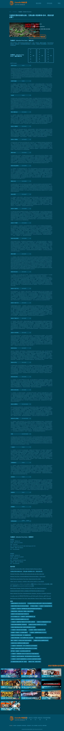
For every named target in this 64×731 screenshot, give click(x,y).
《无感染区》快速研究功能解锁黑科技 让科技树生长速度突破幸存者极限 (26, 659)
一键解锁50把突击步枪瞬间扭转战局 (40, 640)
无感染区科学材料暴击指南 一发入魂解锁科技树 (21, 635)
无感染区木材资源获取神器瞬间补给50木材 (20, 619)
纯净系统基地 (23, 725)
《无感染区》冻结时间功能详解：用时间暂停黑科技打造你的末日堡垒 (25, 656)
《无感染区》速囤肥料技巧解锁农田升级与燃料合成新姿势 (23, 621)
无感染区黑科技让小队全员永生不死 (18, 603)
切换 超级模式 (50, 55)
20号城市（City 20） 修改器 (48, 676)
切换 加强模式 (32, 55)
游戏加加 (14, 725)
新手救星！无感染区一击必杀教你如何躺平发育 (20, 651)
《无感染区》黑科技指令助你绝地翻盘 (19, 629)
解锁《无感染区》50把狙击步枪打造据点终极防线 (21, 640)
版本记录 (31, 717)
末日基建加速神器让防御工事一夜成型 (19, 661)
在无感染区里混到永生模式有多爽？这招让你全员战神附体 (40, 603)
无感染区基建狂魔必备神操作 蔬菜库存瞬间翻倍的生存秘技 (23, 627)
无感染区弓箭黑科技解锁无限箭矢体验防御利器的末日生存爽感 (24, 648)
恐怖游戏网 (19, 725)
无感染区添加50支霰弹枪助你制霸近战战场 (20, 643)
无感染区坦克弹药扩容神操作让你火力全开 (37, 624)
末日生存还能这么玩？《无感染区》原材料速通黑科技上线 (23, 616)
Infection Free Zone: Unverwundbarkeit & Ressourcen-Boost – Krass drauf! (27, 576)
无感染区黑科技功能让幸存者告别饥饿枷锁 (19, 606)
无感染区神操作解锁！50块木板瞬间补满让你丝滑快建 (22, 637)
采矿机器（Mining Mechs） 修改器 (8, 698)
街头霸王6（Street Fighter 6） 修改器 (30, 676)
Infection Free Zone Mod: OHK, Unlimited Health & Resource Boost (26, 568)
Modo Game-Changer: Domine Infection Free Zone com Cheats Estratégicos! (28, 588)
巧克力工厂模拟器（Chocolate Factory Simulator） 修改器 (50, 698)
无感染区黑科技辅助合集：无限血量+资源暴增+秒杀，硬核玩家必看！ (26, 571)
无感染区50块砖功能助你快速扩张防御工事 (20, 613)
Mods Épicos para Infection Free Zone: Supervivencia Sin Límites (25, 579)
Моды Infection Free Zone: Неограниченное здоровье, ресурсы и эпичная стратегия (30, 593)
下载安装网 (29, 725)
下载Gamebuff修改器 (37, 37)
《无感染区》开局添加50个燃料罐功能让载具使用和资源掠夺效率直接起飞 (26, 608)
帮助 (59, 4)
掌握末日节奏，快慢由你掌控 (35, 661)
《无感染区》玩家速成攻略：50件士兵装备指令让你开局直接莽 (24, 645)
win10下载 (40, 725)
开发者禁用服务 (46, 717)
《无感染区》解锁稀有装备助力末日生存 (37, 632)
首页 (10, 11)
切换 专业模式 (41, 55)
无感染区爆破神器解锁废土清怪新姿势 (19, 624)
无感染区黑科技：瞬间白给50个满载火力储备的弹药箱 (22, 611)
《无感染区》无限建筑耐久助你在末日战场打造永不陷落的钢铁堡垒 (25, 653)
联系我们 (35, 717)
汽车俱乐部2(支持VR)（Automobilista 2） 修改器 (51, 687)
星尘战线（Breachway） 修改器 (28, 698)
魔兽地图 (35, 725)
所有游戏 (49, 4)
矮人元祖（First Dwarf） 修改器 (28, 687)
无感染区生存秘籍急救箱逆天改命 (44, 621)
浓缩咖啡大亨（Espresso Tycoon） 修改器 (10, 687)
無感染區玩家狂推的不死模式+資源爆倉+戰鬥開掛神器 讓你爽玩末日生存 (27, 590)
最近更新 (38, 4)
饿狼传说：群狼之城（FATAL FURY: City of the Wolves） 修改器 (10, 709)
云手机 (32, 725)
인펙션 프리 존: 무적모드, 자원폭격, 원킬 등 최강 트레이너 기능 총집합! (27, 581)
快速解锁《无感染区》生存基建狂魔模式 (19, 632)
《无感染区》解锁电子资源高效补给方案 (37, 629)
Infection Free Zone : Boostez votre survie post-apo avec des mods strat (27, 574)
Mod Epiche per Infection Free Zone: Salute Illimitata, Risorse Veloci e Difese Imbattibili (30, 598)
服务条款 (40, 717)
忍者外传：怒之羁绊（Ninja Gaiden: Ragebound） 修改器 (8, 676)
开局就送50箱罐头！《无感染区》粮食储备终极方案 (41, 606)
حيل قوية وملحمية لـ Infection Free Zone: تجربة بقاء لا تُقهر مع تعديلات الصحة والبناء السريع (30, 596)
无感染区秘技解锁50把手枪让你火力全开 (43, 637)
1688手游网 (44, 725)
